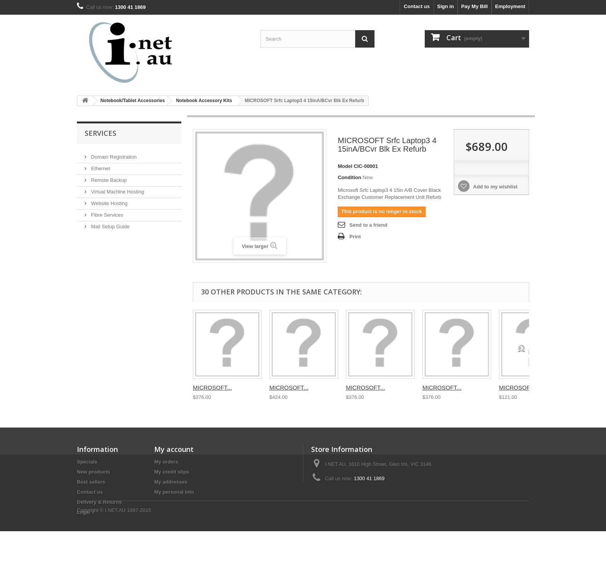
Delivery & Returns (99, 502)
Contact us (417, 6)
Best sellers (91, 482)
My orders (166, 462)
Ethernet (100, 165)
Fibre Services (106, 212)
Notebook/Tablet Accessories (132, 100)
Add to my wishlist (494, 187)
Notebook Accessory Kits (204, 100)
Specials (87, 462)
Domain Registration (113, 154)
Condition (349, 177)
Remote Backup (108, 177)
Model (345, 166)
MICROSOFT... (212, 387)
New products (93, 472)
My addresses (170, 482)
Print (355, 236)
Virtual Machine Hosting (117, 189)
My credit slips (171, 472)
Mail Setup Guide (109, 223)
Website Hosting (109, 200)
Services (100, 133)
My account (174, 449)
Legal (83, 512)
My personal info (174, 492)
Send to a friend (368, 225)
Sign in (445, 6)
